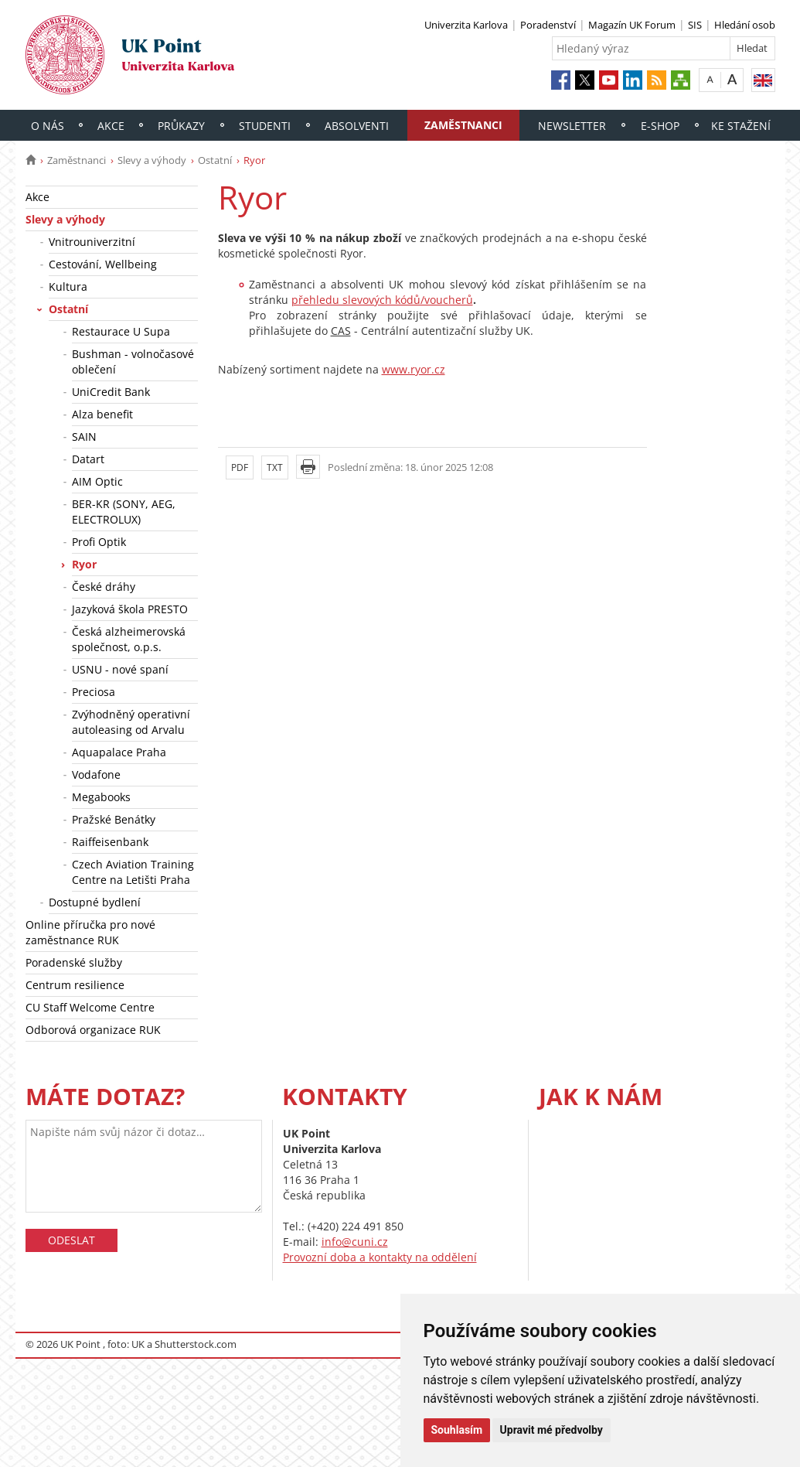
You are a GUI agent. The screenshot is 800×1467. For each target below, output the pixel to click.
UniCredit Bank (111, 391)
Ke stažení (741, 125)
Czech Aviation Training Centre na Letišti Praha (133, 872)
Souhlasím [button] (457, 1430)
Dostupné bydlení (95, 902)
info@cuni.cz (355, 1241)
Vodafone (96, 774)
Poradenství (548, 25)
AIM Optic (97, 481)
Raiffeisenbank (110, 841)
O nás (47, 125)
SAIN (84, 436)
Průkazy (181, 125)
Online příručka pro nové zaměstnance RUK (90, 932)
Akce (110, 125)
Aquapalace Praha (119, 752)
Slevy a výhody (151, 160)
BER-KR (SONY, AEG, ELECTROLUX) (123, 511)
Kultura (68, 286)
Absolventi (357, 125)
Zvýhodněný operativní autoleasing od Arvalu (131, 722)
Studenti (265, 125)
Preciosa (93, 691)
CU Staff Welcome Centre (90, 1007)
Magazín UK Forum (632, 25)
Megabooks (101, 797)
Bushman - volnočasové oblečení (133, 361)
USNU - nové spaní (120, 669)
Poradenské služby (74, 962)
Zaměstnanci (463, 125)
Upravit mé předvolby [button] (551, 1430)
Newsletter (572, 125)
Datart (88, 459)
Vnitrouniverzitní (92, 241)
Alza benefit (102, 414)
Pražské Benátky (113, 819)
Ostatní (215, 160)
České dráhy (103, 586)
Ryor (84, 564)
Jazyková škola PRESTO (130, 609)
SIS (695, 25)
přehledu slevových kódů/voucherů (382, 299)
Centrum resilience (75, 984)
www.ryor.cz (413, 369)
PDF (239, 467)
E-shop (660, 125)
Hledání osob (744, 25)
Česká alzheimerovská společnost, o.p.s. (129, 639)
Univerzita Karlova (466, 25)
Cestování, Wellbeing (103, 264)
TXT (275, 467)
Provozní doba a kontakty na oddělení (380, 1257)
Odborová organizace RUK (93, 1029)
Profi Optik (99, 541)
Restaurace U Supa (121, 331)
